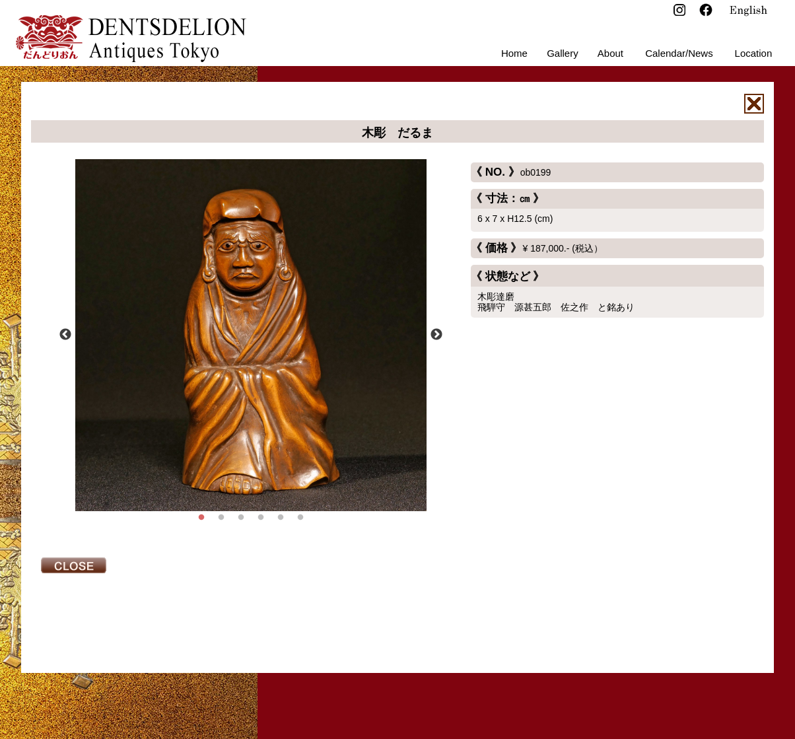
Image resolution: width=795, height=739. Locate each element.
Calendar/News (679, 53)
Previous (65, 334)
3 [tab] (241, 517)
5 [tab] (280, 517)
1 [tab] (201, 517)
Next (436, 334)
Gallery (562, 53)
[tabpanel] (251, 335)
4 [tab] (260, 517)
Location (754, 53)
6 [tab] (300, 517)
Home (514, 53)
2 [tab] (221, 517)
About (610, 53)
